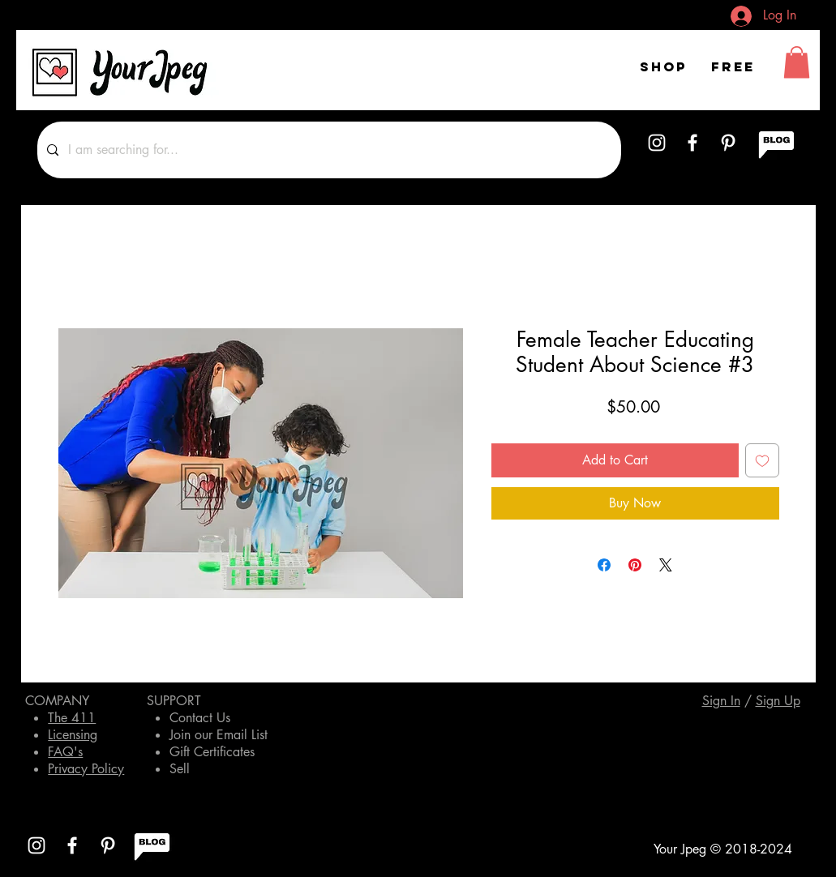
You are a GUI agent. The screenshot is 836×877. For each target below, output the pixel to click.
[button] (796, 62)
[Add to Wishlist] (762, 460)
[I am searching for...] (327, 150)
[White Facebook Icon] (692, 142)
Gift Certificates (212, 751)
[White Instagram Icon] (656, 142)
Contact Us (199, 717)
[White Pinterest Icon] (728, 142)
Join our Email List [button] (218, 734)
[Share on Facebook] (604, 565)
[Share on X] (665, 565)
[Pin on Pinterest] (635, 565)
